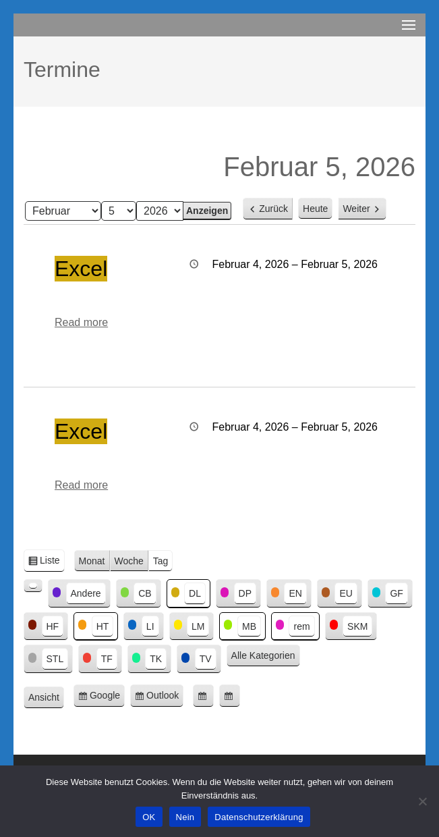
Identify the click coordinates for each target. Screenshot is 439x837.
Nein (185, 817)
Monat (92, 561)
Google (107, 697)
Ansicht (46, 698)
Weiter (356, 208)
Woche (129, 561)
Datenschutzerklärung (258, 817)
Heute (315, 208)
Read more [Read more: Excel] (81, 322)
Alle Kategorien (263, 655)
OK (148, 817)
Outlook (164, 697)
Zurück (273, 208)
